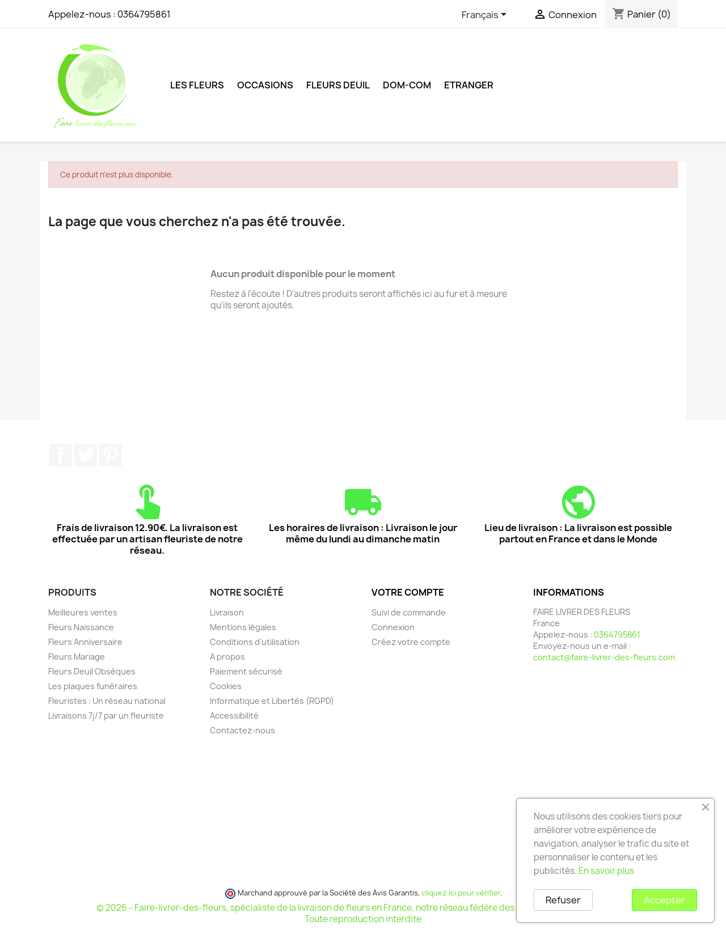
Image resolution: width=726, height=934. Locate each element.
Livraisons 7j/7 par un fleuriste (106, 715)
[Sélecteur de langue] (486, 15)
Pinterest (110, 455)
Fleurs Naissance (81, 627)
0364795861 (144, 14)
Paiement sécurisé (246, 671)
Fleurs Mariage (76, 656)
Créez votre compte (411, 641)
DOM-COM (407, 85)
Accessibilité (234, 715)
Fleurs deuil (338, 85)
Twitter (85, 455)
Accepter (664, 900)
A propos (227, 656)
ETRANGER (468, 85)
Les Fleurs (197, 85)
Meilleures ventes (82, 612)
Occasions (265, 85)
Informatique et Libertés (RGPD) (272, 700)
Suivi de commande (409, 612)
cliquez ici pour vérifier (460, 893)
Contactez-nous (242, 730)
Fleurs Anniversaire (85, 641)
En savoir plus (606, 871)
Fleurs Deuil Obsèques (92, 671)
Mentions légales (243, 627)
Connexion (393, 627)
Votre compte (408, 592)
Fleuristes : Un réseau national (107, 700)
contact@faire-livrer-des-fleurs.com (604, 657)
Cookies (226, 686)
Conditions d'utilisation (254, 641)
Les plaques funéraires (92, 686)
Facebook (60, 455)
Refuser (563, 900)
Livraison (227, 612)
